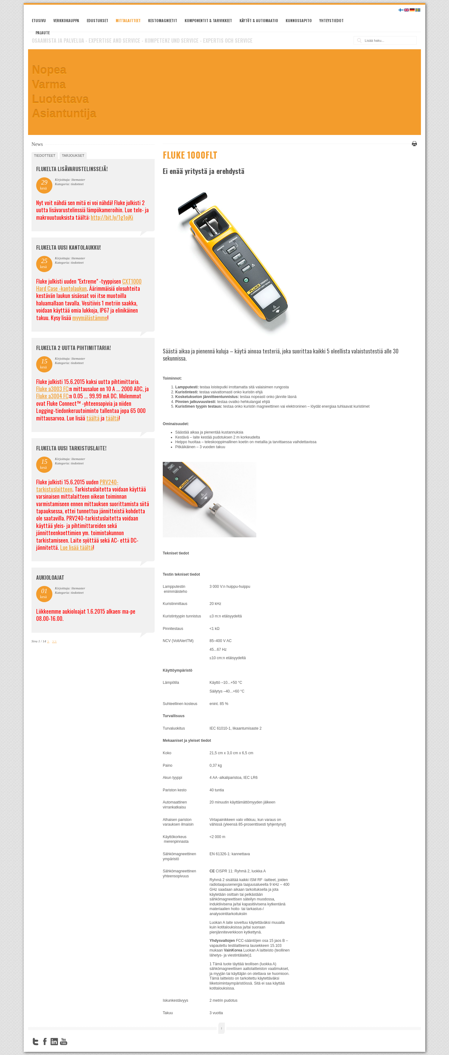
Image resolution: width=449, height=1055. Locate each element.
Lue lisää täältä (76, 547)
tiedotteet (44, 155)
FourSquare (73, 1041)
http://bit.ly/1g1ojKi (112, 217)
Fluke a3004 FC (52, 396)
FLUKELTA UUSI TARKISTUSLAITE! (71, 448)
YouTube (63, 1041)
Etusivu (39, 20)
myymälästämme (89, 318)
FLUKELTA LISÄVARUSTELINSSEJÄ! (72, 169)
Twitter (35, 1041)
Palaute (43, 32)
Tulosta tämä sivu (413, 143)
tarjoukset (73, 155)
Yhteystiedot (331, 20)
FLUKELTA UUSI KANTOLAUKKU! (68, 247)
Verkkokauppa (66, 20)
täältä (92, 418)
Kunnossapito (299, 20)
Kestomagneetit (162, 20)
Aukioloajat (50, 577)
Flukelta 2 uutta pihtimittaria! (73, 348)
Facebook (45, 1041)
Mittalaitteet (128, 20)
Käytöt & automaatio (258, 20)
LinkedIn (54, 1041)
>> (54, 641)
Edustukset (97, 20)
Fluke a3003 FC (52, 389)
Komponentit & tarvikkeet (208, 20)
